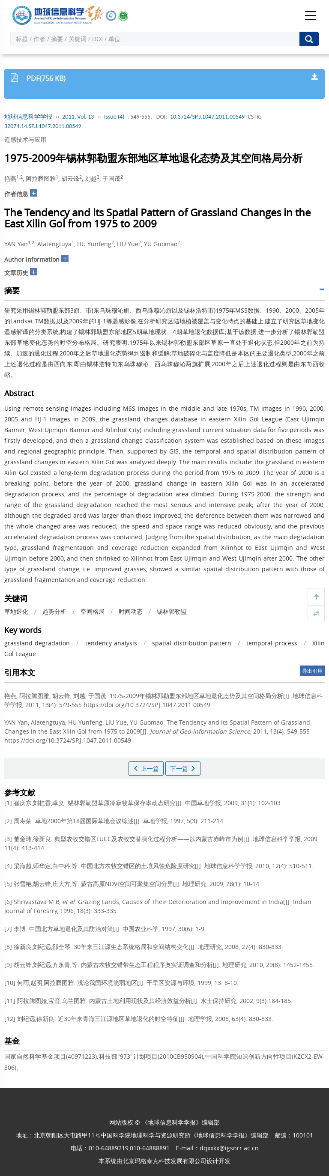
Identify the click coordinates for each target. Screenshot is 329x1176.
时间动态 (131, 611)
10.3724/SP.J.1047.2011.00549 (207, 116)
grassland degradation (37, 643)
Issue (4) (114, 116)
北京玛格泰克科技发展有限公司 (164, 1161)
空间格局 (93, 611)
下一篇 (183, 768)
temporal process (271, 643)
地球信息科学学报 (28, 116)
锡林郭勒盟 (172, 611)
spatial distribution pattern (191, 643)
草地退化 (16, 611)
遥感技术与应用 (25, 139)
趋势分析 (54, 611)
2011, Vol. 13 (78, 116)
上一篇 (146, 768)
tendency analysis (111, 643)
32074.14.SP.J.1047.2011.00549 (42, 126)
